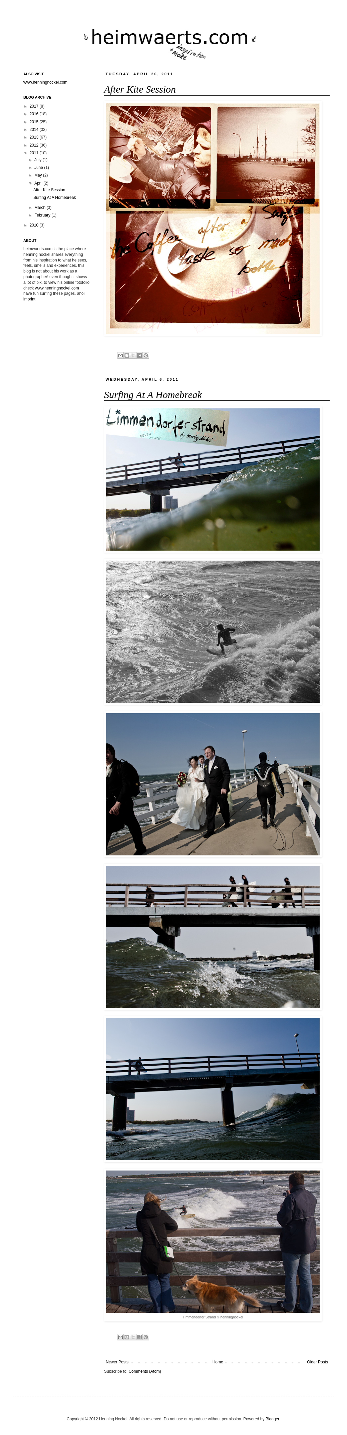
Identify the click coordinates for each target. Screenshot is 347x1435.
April (38, 183)
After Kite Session (140, 89)
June (39, 167)
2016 (35, 114)
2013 (35, 137)
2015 (35, 122)
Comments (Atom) (144, 1371)
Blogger (272, 1419)
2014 (35, 129)
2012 (35, 145)
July (38, 160)
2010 (35, 225)
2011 (35, 153)
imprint (29, 299)
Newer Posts (117, 1362)
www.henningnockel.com (45, 82)
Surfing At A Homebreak (153, 394)
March (40, 207)
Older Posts (317, 1362)
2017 (35, 106)
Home (218, 1362)
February (42, 215)
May (38, 175)
